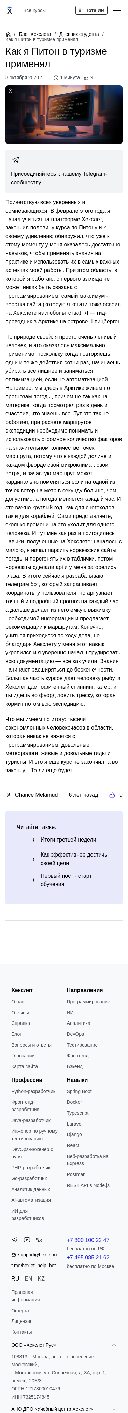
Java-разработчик (31, 1120)
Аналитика (78, 1023)
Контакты (21, 1332)
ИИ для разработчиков (27, 1214)
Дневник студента (79, 34)
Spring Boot (79, 1091)
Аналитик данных (30, 1189)
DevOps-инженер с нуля (32, 1153)
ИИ (70, 1012)
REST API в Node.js (88, 1185)
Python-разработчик (33, 1091)
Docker (74, 1102)
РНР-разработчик (30, 1167)
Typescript (78, 1113)
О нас (17, 1001)
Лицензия (21, 1321)
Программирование (88, 1001)
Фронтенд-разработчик (25, 1105)
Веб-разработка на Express (88, 1160)
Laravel (75, 1124)
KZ (41, 1279)
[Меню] (117, 10)
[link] (64, 171)
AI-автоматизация (31, 1200)
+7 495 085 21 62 (88, 1257)
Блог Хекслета (35, 34)
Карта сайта (24, 1066)
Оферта (20, 1310)
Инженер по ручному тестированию (34, 1134)
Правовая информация (25, 1295)
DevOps (75, 1034)
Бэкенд (75, 1066)
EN (28, 1279)
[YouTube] (27, 1241)
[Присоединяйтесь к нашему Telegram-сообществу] (64, 171)
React (73, 1145)
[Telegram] (14, 1241)
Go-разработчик (29, 1178)
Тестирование (82, 1045)
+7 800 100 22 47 (88, 1240)
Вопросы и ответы (31, 1045)
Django (74, 1134)
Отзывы (20, 1012)
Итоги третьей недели (68, 840)
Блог (16, 1034)
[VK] (39, 1241)
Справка (20, 1023)
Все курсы (34, 10)
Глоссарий (22, 1055)
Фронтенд (78, 1055)
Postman (76, 1174)
